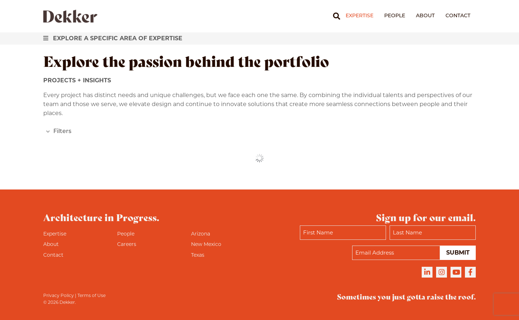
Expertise (359, 16)
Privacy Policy (58, 295)
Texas (197, 255)
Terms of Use (91, 295)
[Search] (334, 16)
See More (259, 158)
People (394, 16)
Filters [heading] (62, 131)
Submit (458, 252)
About (425, 16)
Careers (126, 244)
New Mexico (206, 244)
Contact (457, 16)
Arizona (200, 233)
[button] (46, 131)
